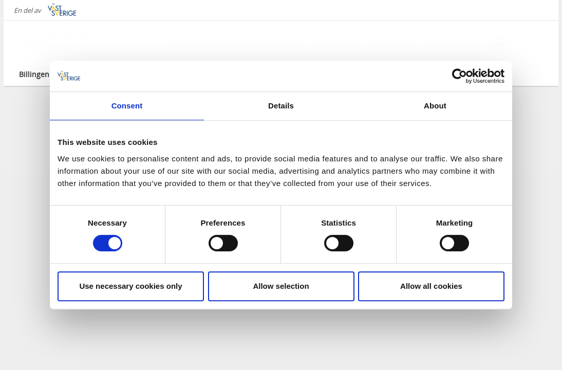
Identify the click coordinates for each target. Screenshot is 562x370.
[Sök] (535, 40)
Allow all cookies (431, 286)
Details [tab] (281, 105)
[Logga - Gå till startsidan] (55, 41)
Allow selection (281, 286)
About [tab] (435, 105)
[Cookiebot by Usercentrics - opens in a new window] (459, 76)
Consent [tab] (127, 105)
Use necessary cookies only (130, 286)
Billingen (34, 74)
